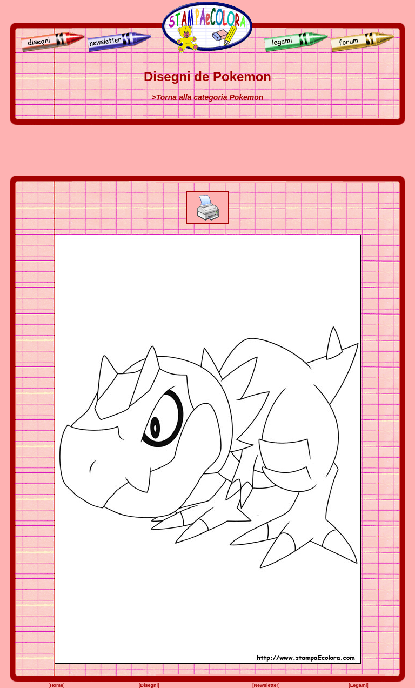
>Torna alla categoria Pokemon (208, 97)
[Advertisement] (207, 150)
